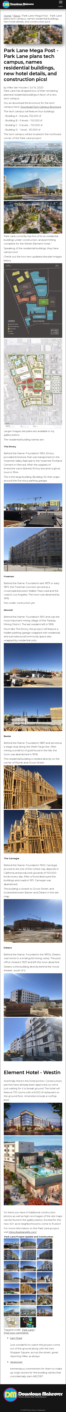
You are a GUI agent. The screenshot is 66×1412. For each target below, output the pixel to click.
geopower (16, 1361)
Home (7, 15)
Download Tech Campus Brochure (40, 106)
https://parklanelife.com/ (23, 1232)
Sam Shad (16, 1338)
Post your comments (16, 1332)
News (16, 15)
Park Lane (28, 1329)
